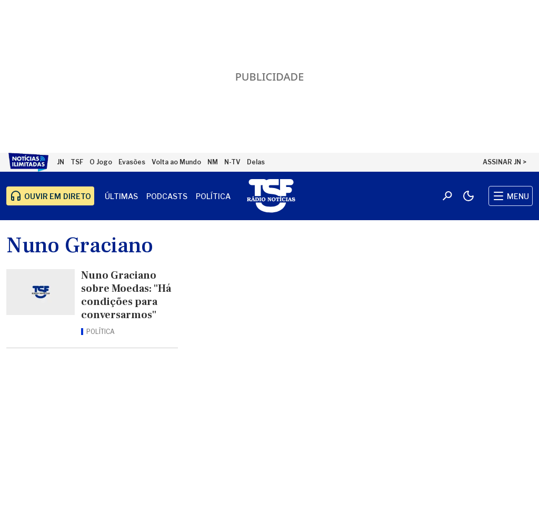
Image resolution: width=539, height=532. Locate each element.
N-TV (232, 162)
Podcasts (166, 196)
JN (60, 162)
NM (212, 162)
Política (213, 196)
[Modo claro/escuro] (468, 195)
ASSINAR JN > (504, 162)
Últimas (121, 196)
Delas (256, 162)
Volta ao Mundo (176, 162)
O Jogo (100, 162)
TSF (77, 162)
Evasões (131, 162)
